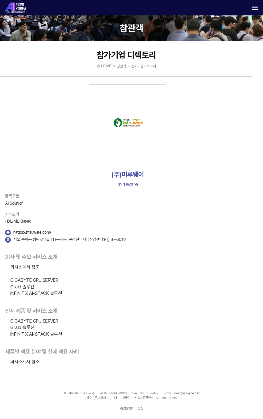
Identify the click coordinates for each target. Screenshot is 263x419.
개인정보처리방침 (131, 408)
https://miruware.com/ (32, 232)
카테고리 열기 (255, 8)
